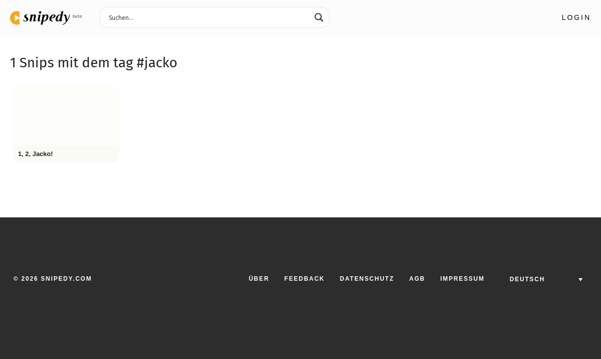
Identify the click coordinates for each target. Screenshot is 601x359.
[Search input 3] (208, 16)
